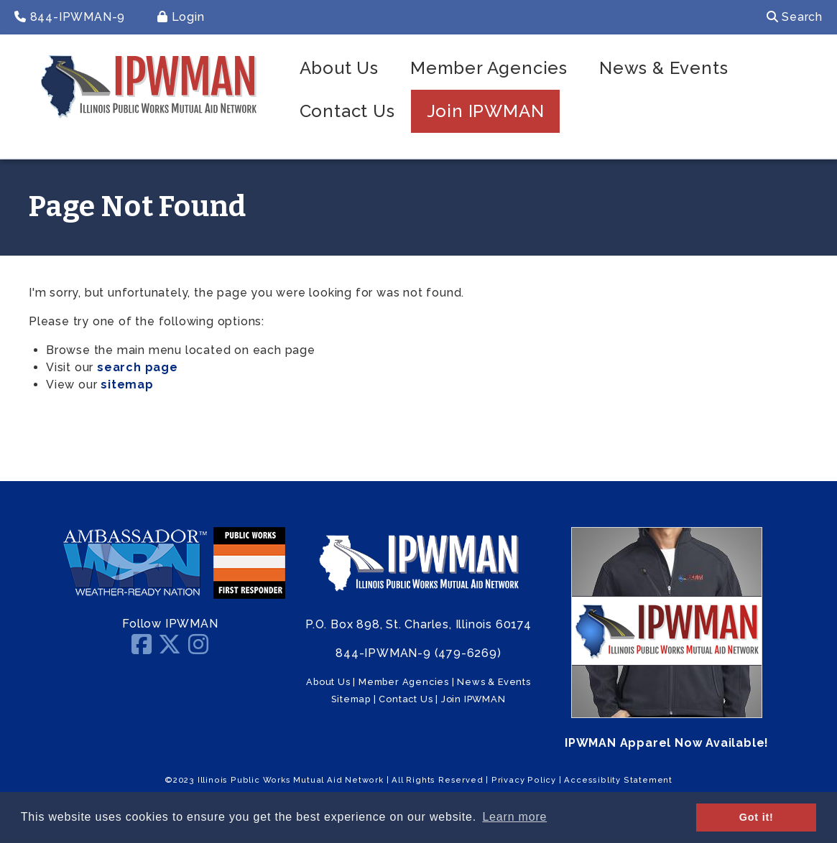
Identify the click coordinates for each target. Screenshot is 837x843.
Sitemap (351, 699)
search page (137, 367)
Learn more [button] (514, 817)
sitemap (127, 384)
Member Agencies (489, 67)
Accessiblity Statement (618, 780)
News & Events (663, 67)
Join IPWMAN (486, 111)
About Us (339, 67)
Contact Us (347, 111)
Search (795, 17)
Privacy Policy (523, 780)
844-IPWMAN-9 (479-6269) (418, 653)
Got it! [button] (756, 817)
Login (181, 17)
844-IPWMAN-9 (69, 17)
